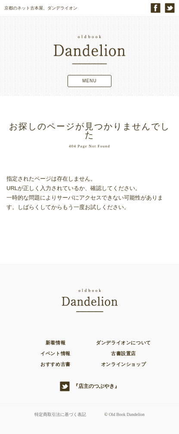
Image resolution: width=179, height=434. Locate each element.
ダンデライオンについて (123, 342)
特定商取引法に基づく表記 (60, 414)
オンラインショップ (123, 364)
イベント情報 (55, 353)
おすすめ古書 (55, 364)
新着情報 (55, 342)
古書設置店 (123, 353)
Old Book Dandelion (127, 414)
